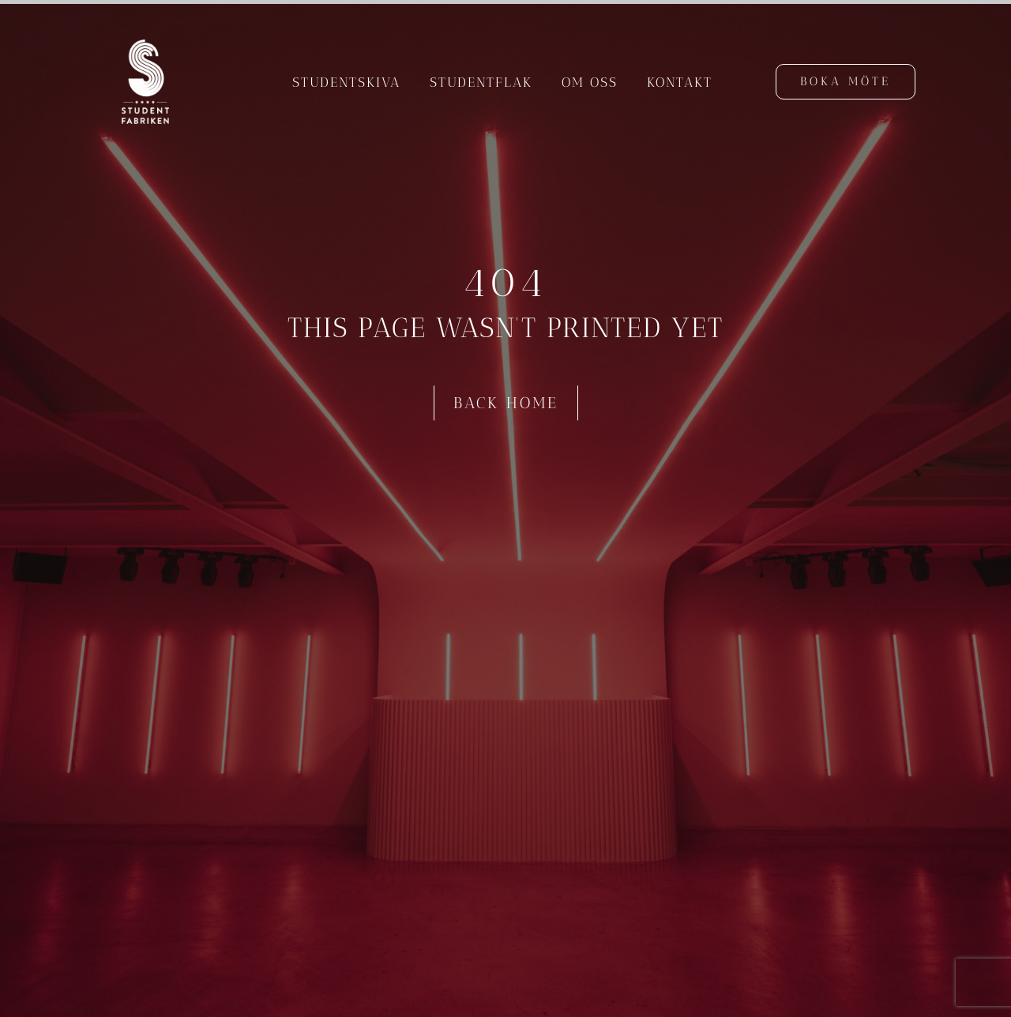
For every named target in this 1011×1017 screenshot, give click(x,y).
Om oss (590, 82)
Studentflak (481, 82)
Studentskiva (346, 82)
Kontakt (679, 82)
